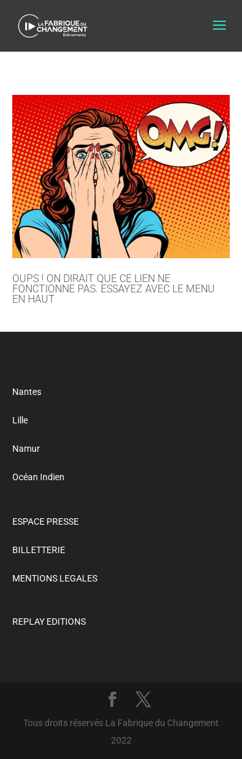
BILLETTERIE (38, 550)
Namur (26, 448)
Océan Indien (38, 477)
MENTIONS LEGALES (54, 578)
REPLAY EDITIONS (49, 621)
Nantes (26, 392)
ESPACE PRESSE (45, 521)
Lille (20, 420)
